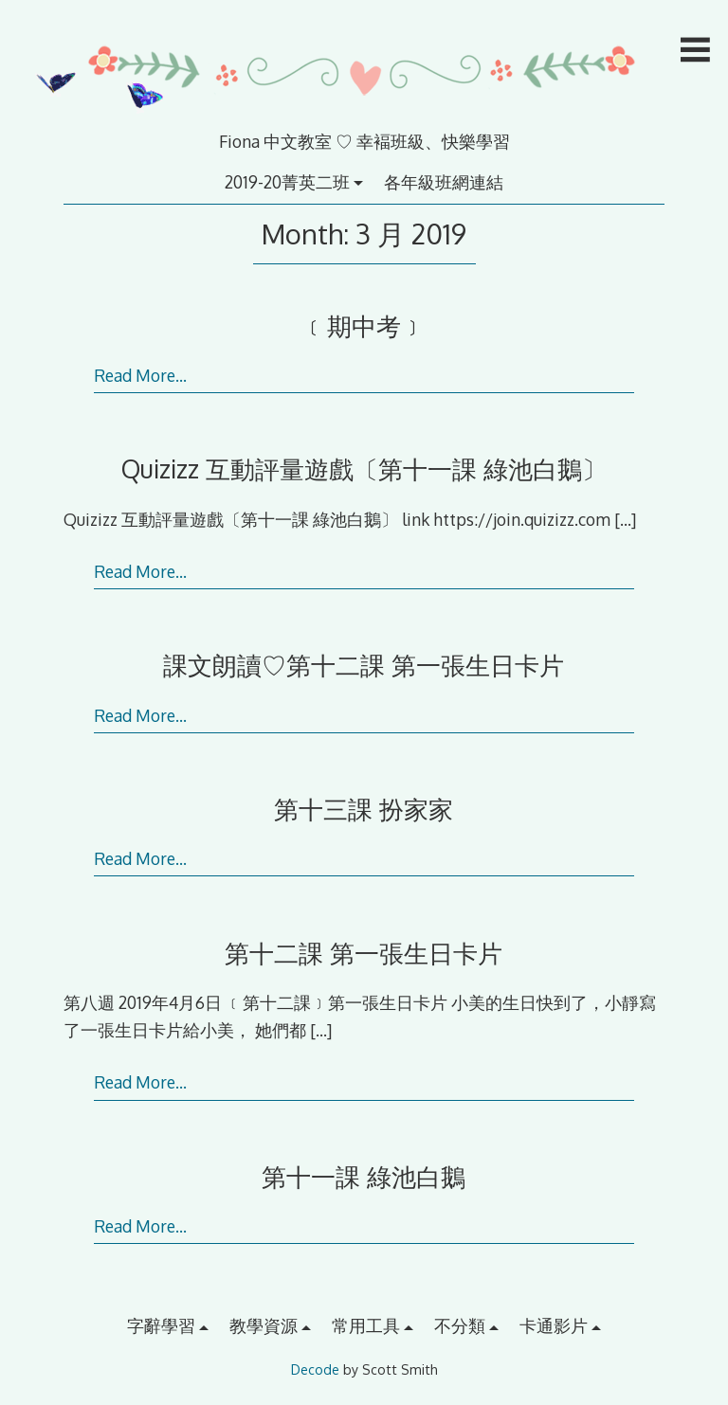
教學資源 (263, 1325)
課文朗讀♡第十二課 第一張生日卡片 (363, 664)
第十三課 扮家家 (363, 808)
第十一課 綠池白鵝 (363, 1176)
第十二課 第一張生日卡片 (363, 952)
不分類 (459, 1325)
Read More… (140, 375)
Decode (315, 1369)
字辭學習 (161, 1325)
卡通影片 (553, 1325)
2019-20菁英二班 (287, 181)
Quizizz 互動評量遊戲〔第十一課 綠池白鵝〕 (364, 468)
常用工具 (366, 1325)
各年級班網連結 (443, 181)
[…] (625, 519)
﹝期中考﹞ (364, 325)
